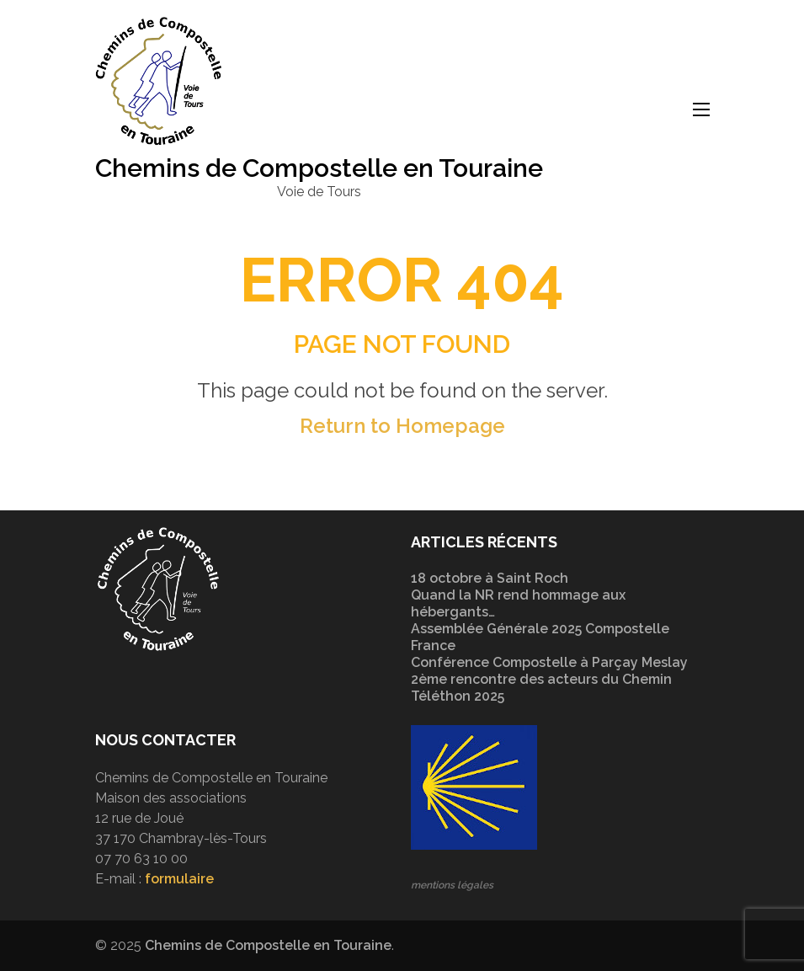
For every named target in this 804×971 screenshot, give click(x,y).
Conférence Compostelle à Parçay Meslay (549, 662)
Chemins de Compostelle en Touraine (319, 168)
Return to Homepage (402, 425)
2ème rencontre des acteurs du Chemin (541, 679)
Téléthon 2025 (457, 696)
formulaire (179, 879)
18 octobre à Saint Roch (489, 578)
